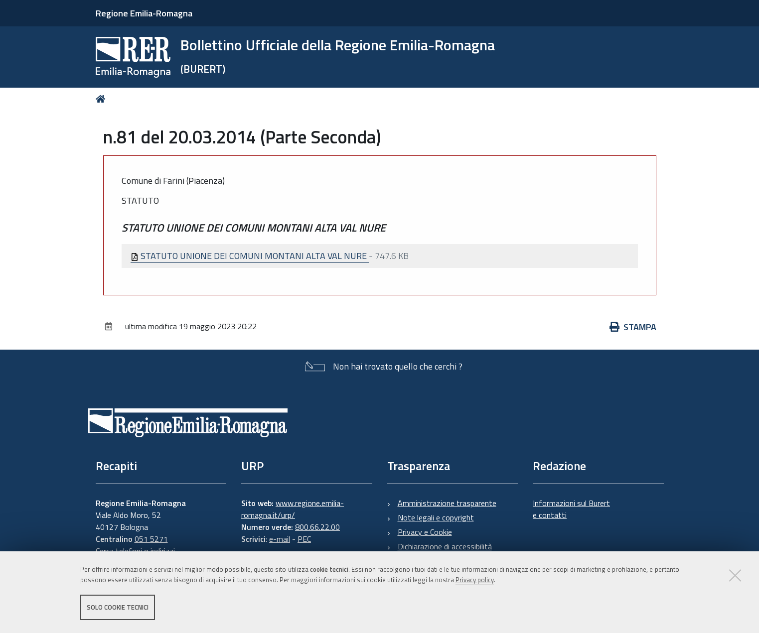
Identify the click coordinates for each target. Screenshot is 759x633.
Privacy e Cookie (425, 532)
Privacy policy (474, 580)
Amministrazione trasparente (447, 503)
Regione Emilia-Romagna (144, 13)
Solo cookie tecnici (118, 607)
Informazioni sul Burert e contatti (571, 509)
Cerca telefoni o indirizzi (135, 551)
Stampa (632, 327)
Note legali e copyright (436, 517)
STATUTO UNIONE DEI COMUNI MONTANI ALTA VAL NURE (250, 255)
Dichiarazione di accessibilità (445, 546)
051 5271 (151, 539)
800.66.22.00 (317, 527)
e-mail (279, 539)
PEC (304, 539)
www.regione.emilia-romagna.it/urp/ (292, 509)
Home (102, 99)
